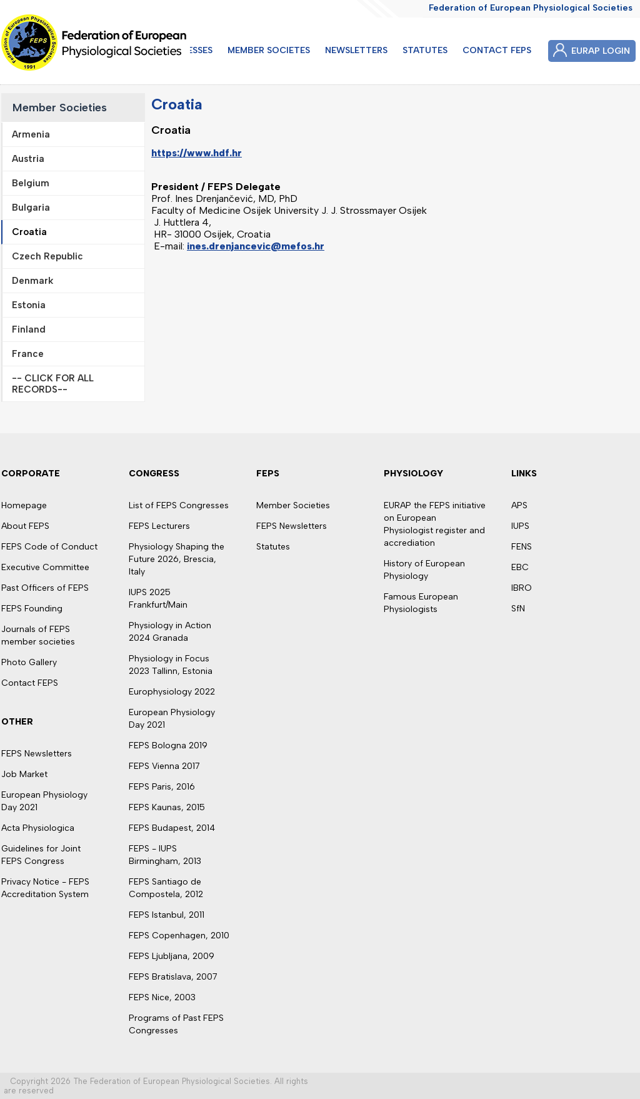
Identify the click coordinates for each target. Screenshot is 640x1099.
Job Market (24, 774)
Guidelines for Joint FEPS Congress (41, 854)
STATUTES (425, 50)
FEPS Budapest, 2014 (172, 828)
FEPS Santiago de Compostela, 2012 (166, 888)
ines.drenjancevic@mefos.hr (255, 246)
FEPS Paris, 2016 (162, 786)
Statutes (273, 546)
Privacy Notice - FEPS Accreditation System (45, 888)
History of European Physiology (424, 569)
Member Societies (59, 107)
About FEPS (25, 526)
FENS (521, 546)
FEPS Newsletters (36, 753)
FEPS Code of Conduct (49, 546)
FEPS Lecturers (159, 526)
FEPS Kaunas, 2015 (167, 807)
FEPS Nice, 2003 (162, 997)
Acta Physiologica (37, 828)
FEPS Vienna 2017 (164, 766)
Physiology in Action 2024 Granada (170, 631)
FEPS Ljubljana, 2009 (171, 956)
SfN (518, 608)
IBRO (521, 588)
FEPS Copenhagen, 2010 (179, 935)
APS (519, 505)
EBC (520, 567)
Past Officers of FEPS (45, 588)
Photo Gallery (29, 662)
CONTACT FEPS (496, 50)
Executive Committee (45, 567)
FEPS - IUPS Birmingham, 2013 (165, 854)
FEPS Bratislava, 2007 (173, 976)
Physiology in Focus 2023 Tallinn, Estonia (170, 664)
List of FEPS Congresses (179, 505)
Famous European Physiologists (421, 603)
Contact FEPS (29, 683)
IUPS (520, 526)
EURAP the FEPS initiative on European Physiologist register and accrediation (435, 524)
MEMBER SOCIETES (269, 50)
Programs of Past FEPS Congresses (176, 1024)
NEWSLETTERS (356, 50)
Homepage (24, 505)
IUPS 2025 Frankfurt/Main (158, 598)
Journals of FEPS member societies (38, 635)
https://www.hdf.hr (196, 153)
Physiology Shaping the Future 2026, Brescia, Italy (176, 559)
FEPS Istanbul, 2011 (166, 915)
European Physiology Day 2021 (44, 801)
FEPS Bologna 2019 (168, 745)
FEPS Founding (31, 608)
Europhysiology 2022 (172, 691)
